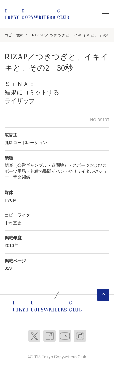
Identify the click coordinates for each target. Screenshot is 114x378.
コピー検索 (14, 35)
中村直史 (13, 222)
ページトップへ (103, 295)
